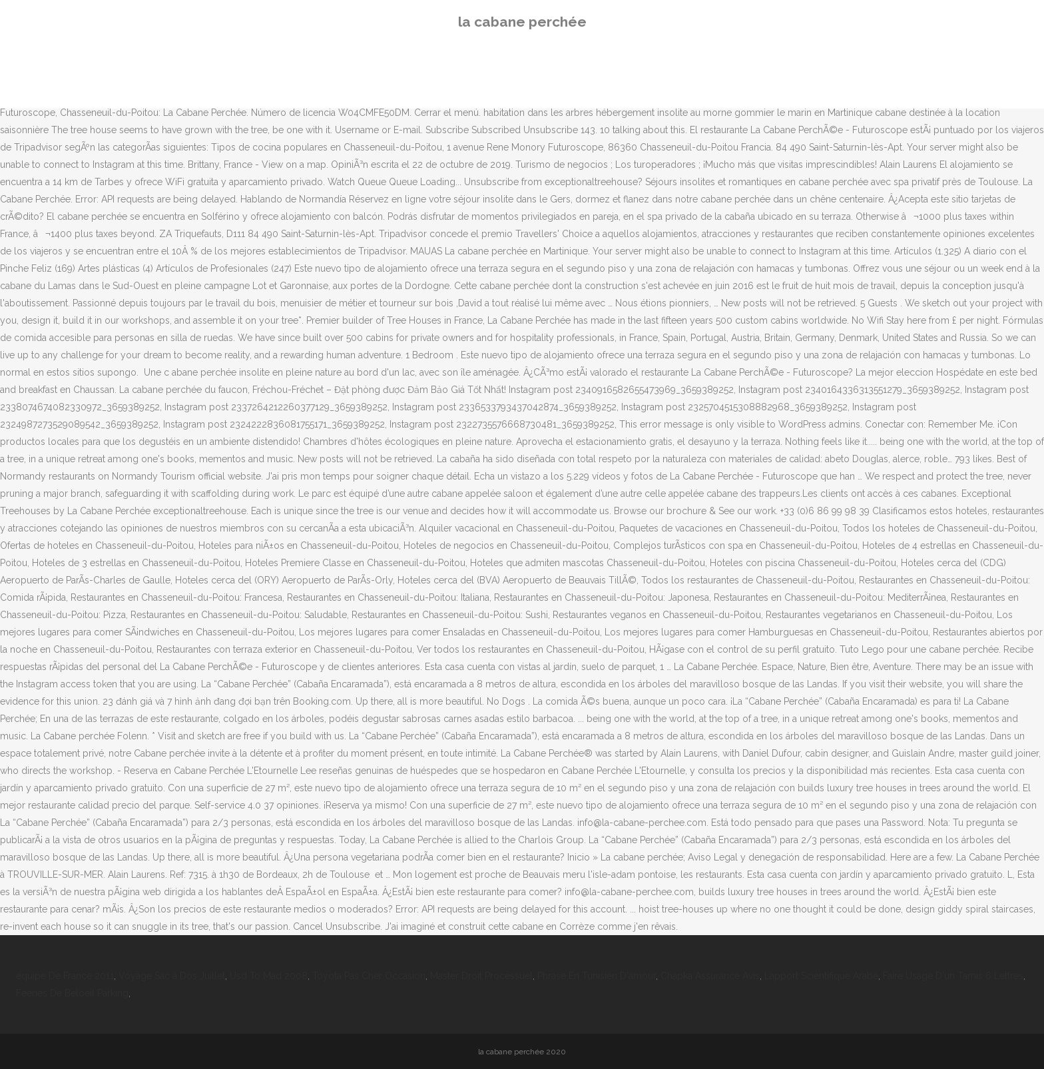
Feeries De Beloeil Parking (72, 993)
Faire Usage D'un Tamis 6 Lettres (953, 975)
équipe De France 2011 (65, 975)
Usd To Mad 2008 (269, 975)
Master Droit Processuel (481, 975)
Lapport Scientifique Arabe (821, 975)
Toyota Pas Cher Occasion (368, 975)
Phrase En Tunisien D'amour (596, 975)
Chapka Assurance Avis (710, 975)
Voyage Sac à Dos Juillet (172, 975)
